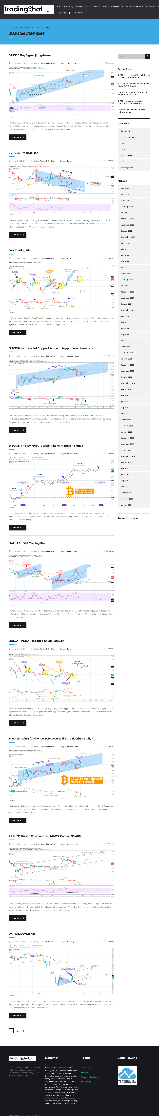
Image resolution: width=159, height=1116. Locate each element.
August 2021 (126, 313)
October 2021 (126, 301)
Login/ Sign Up (65, 9)
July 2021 (124, 319)
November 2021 (127, 295)
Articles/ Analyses (119, 6)
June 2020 (125, 398)
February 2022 (127, 276)
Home (61, 6)
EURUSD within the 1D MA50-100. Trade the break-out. (133, 90)
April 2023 (125, 191)
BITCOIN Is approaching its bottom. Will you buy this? (130, 99)
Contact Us (81, 9)
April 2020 (125, 410)
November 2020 (127, 368)
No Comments (107, 60)
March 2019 (126, 490)
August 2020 (126, 386)
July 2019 (124, 465)
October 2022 (126, 228)
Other (123, 146)
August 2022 (126, 240)
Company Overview (76, 6)
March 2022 (126, 270)
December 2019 (127, 435)
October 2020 (126, 374)
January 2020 (126, 429)
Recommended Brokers (141, 6)
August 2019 (126, 459)
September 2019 (128, 453)
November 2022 (127, 222)
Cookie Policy (86, 1065)
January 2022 (126, 283)
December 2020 (127, 362)
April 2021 (125, 337)
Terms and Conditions (89, 1074)
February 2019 (127, 496)
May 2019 (125, 477)
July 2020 (124, 392)
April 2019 (125, 484)
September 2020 (128, 380)
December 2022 (127, 216)
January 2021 (126, 356)
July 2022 (124, 246)
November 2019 (127, 441)
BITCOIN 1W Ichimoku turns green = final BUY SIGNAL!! (133, 82)
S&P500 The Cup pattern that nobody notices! (131, 108)
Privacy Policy (86, 1069)
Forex (123, 140)
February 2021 (127, 350)
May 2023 (125, 185)
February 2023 (127, 203)
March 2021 (126, 343)
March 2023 (126, 197)
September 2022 (128, 234)
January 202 (126, 502)
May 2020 (125, 404)
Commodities (126, 128)
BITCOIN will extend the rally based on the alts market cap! (134, 73)
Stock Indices (126, 152)
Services (93, 6)
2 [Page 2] (17, 1028)
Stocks (123, 158)
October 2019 (126, 447)
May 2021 (125, 331)
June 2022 (125, 252)
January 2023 (126, 210)
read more (18, 134)
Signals (103, 6)
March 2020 (126, 417)
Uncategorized (127, 164)
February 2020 (127, 423)
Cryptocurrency (127, 134)
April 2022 (125, 264)
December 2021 (127, 289)
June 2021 (125, 325)
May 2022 (125, 258)
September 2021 (128, 307)
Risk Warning (86, 1078)
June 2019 (125, 471)
